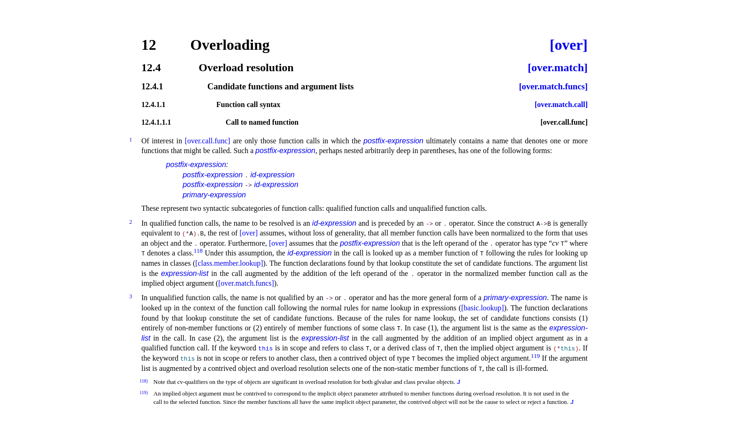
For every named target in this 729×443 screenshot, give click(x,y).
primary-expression (214, 195)
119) (143, 392)
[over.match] (558, 67)
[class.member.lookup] (229, 263)
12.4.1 (152, 86)
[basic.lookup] (482, 308)
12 (148, 44)
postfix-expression (394, 141)
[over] (569, 44)
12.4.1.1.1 (156, 122)
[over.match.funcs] (553, 86)
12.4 (151, 67)
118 (198, 250)
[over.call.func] (564, 122)
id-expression (273, 175)
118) (143, 380)
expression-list (184, 273)
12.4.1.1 (153, 104)
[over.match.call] (561, 104)
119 (535, 355)
